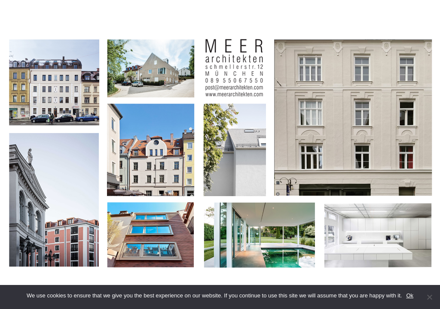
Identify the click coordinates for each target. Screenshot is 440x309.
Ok (409, 295)
